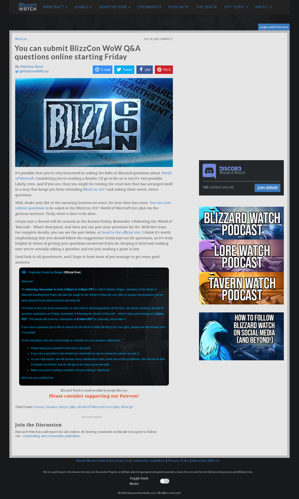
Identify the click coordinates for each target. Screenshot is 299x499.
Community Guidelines (148, 461)
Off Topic (236, 7)
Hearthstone (114, 7)
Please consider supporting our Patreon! (94, 396)
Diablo (83, 7)
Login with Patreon (274, 27)
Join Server (267, 187)
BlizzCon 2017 (94, 189)
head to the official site (121, 232)
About (263, 7)
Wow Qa (127, 407)
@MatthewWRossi (31, 71)
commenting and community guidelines (50, 436)
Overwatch (149, 7)
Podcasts (178, 7)
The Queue (206, 7)
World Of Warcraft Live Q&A (98, 407)
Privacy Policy (178, 461)
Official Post (72, 272)
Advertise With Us (206, 461)
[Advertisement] (242, 65)
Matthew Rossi (31, 67)
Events (39, 407)
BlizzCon (21, 39)
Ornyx (63, 407)
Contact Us (120, 461)
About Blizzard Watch (92, 461)
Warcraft (55, 7)
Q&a (72, 407)
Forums (51, 407)
